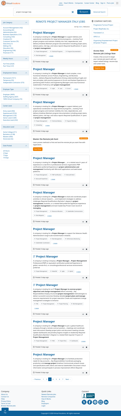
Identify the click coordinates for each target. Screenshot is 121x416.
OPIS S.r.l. (96, 37)
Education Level (8, 127)
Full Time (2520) (8, 64)
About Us (4, 394)
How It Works (68, 3)
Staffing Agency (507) (10, 97)
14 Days (6, 158)
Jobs (60, 3)
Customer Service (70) (11, 41)
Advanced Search (99, 12)
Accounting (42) (8, 30)
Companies (79, 3)
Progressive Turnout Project (103, 25)
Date (80, 27)
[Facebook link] (89, 402)
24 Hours (6, 151)
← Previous (37, 379)
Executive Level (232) (10, 120)
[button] (83, 61)
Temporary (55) (8, 80)
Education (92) (8, 48)
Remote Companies (48, 397)
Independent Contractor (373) (13, 82)
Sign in (102, 3)
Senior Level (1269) (9, 118)
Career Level (7, 106)
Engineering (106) (9, 50)
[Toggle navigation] (117, 3)
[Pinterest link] (95, 402)
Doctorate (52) (8, 139)
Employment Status (10, 73)
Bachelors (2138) (9, 134)
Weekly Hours (8, 58)
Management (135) (10, 116)
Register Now (99, 68)
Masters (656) (8, 137)
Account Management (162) (13, 28)
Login (43, 406)
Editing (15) (7, 46)
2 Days (5, 153)
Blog (97, 3)
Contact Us (5, 397)
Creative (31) (7, 39)
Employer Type (8, 89)
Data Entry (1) (8, 44)
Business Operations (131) (12, 34)
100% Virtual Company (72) (12, 99)
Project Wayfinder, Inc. (101, 29)
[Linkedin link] (106, 402)
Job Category (7, 22)
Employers (45, 403)
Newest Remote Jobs (48, 394)
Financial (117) (8, 53)
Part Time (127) (8, 66)
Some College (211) (10, 132)
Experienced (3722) (10, 113)
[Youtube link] (100, 402)
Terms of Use (5, 403)
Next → (68, 379)
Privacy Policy (6, 401)
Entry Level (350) (9, 111)
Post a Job (110, 3)
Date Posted (7, 146)
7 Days (5, 155)
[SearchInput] (45, 12)
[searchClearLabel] (73, 13)
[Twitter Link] (84, 402)
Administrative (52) (9, 32)
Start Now (37, 149)
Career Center (89, 3)
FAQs (3, 399)
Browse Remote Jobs (8, 406)
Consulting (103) (9, 37)
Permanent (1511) (9, 78)
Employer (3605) (9, 94)
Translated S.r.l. (98, 33)
